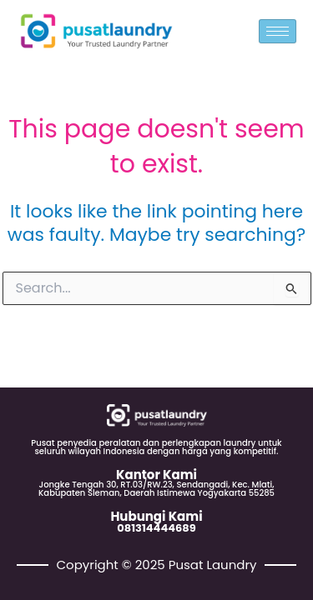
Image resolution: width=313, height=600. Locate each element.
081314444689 (156, 528)
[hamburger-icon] (277, 31)
